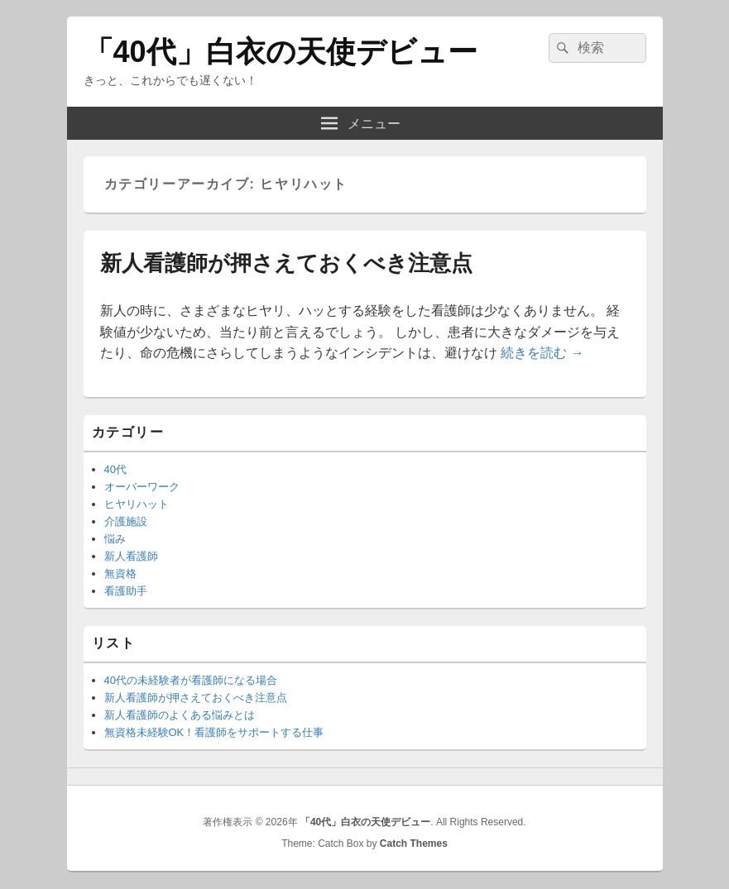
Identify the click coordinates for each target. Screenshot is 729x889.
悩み (115, 539)
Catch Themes (414, 843)
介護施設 (125, 521)
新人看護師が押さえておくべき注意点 (286, 263)
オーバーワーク (142, 486)
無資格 (120, 573)
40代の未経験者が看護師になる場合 (190, 680)
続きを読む (542, 353)
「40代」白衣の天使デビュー (280, 52)
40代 (115, 469)
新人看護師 (131, 556)
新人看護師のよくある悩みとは (179, 715)
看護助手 (125, 591)
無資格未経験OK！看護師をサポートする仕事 (214, 732)
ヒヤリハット (136, 504)
